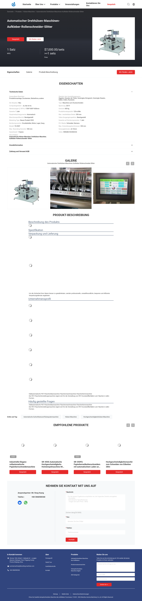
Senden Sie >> (104, 584)
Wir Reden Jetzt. (35, 39)
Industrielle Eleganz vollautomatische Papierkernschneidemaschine (22, 464)
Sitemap (55, 594)
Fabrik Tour (48, 562)
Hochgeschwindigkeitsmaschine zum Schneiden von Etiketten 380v (120, 464)
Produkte (19, 11)
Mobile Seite (65, 594)
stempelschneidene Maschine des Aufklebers (79, 559)
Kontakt (72, 540)
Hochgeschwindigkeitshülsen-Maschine (96, 417)
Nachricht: (70, 492)
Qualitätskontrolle (50, 566)
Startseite (10, 11)
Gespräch (15, 39)
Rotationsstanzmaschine (78, 564)
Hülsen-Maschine (29, 11)
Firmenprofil (48, 558)
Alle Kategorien (75, 575)
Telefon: (69, 528)
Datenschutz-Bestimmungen (81, 594)
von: (68, 517)
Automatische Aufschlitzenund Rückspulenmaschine (41, 417)
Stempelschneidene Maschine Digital (76, 570)
